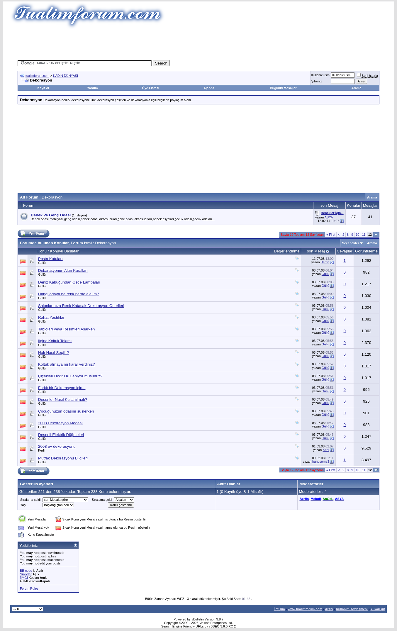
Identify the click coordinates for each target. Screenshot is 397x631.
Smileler (26, 574)
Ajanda (208, 88)
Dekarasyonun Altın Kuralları (63, 270)
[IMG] (24, 577)
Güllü (42, 262)
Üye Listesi (150, 88)
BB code (26, 570)
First (330, 234)
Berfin (325, 262)
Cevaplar (344, 251)
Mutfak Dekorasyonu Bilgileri (63, 458)
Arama (357, 88)
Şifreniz (316, 81)
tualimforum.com (37, 75)
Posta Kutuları (50, 259)
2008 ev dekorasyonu (56, 446)
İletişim (279, 609)
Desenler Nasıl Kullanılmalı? (62, 399)
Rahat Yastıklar (51, 317)
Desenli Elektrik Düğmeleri (61, 434)
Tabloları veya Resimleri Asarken (66, 329)
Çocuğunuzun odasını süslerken (66, 411)
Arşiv (329, 609)
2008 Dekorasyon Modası (60, 423)
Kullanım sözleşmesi (352, 609)
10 (357, 234)
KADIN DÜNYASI (65, 75)
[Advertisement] (198, 42)
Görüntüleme (366, 251)
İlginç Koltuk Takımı (55, 341)
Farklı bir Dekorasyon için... (61, 388)
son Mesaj (316, 251)
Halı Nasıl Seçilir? (53, 352)
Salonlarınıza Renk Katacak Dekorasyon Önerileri (81, 305)
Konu (42, 251)
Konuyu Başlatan (64, 251)
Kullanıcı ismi (320, 75)
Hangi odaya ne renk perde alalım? (68, 294)
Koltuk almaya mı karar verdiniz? (66, 364)
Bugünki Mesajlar (283, 88)
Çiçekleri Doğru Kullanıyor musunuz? (70, 376)
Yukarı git (377, 609)
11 (364, 234)
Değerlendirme (286, 251)
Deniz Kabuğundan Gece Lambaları (69, 282)
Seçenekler (350, 243)
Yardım (92, 88)
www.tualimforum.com (305, 609)
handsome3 (320, 461)
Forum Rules (29, 588)
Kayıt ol (43, 88)
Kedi (41, 450)
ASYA (329, 217)
